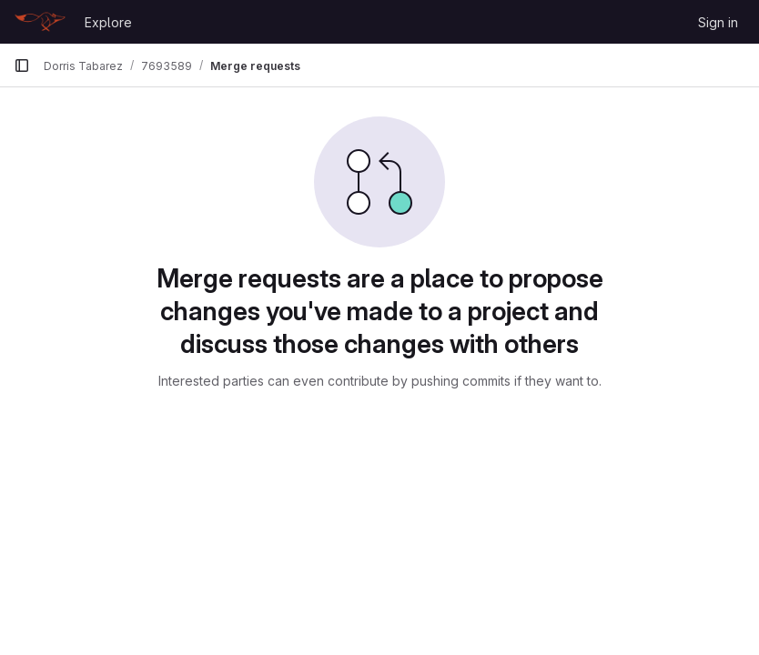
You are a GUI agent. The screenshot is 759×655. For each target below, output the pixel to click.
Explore (108, 22)
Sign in (718, 22)
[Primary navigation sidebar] (21, 65)
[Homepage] (40, 21)
